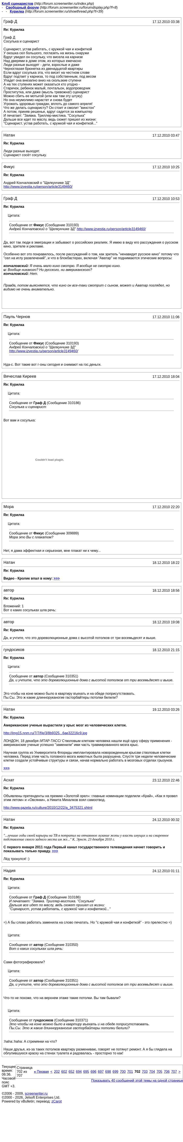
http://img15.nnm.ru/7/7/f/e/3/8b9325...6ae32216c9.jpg (45, 733)
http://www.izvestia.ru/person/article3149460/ (111, 229)
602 (64, 1071)
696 (93, 1071)
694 (79, 1071)
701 (130, 1071)
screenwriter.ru (36, 1093)
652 (72, 1071)
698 (108, 1071)
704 (152, 1071)
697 (101, 1071)
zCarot (57, 1101)
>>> (57, 578)
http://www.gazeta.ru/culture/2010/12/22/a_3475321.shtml (47, 807)
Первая (41, 1071)
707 (174, 1071)
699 (115, 1071)
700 (123, 1071)
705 (159, 1071)
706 (167, 1071)
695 (86, 1071)
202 (57, 1071)
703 (145, 1071)
